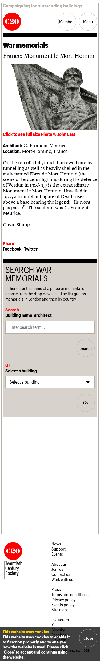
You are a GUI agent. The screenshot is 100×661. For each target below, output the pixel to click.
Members (67, 21)
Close (88, 638)
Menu (88, 21)
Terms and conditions (70, 594)
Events (57, 553)
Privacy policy (63, 599)
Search (85, 348)
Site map (59, 609)
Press (56, 589)
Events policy (62, 604)
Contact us (60, 574)
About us (59, 563)
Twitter (31, 248)
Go (85, 402)
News (56, 543)
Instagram (60, 619)
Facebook (12, 248)
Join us (57, 569)
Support (58, 548)
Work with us (62, 579)
